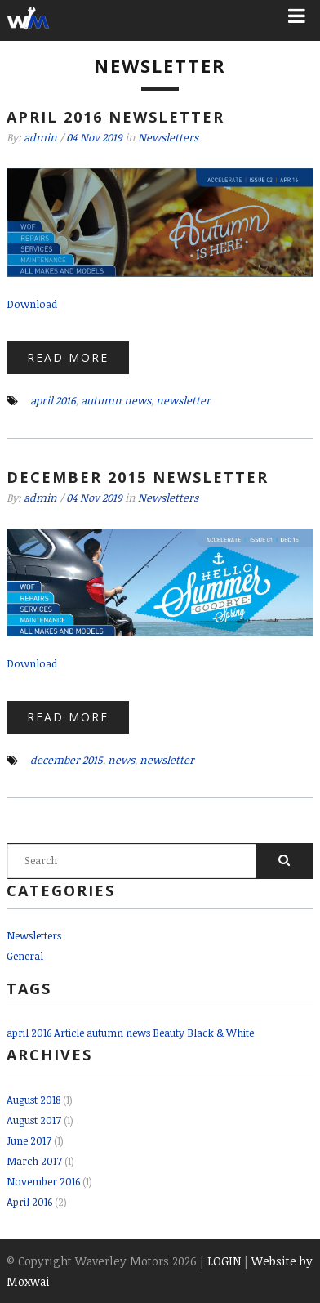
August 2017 (34, 1120)
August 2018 (33, 1099)
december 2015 (66, 759)
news (121, 759)
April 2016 (29, 1201)
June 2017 (29, 1140)
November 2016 (43, 1181)
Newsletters (168, 137)
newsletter (183, 400)
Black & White (220, 1032)
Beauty (168, 1032)
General (25, 955)
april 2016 (53, 400)
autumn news (116, 400)
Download (32, 304)
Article (69, 1032)
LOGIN (224, 1261)
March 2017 (34, 1161)
